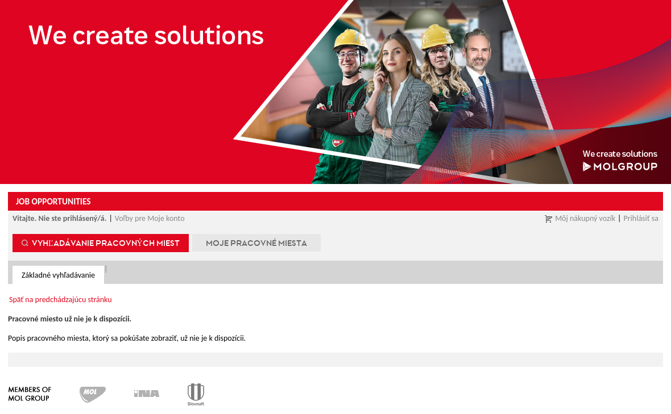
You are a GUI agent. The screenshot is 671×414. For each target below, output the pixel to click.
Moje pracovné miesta (256, 243)
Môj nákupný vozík (585, 218)
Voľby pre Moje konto (150, 218)
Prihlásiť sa (641, 218)
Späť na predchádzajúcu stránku (60, 299)
